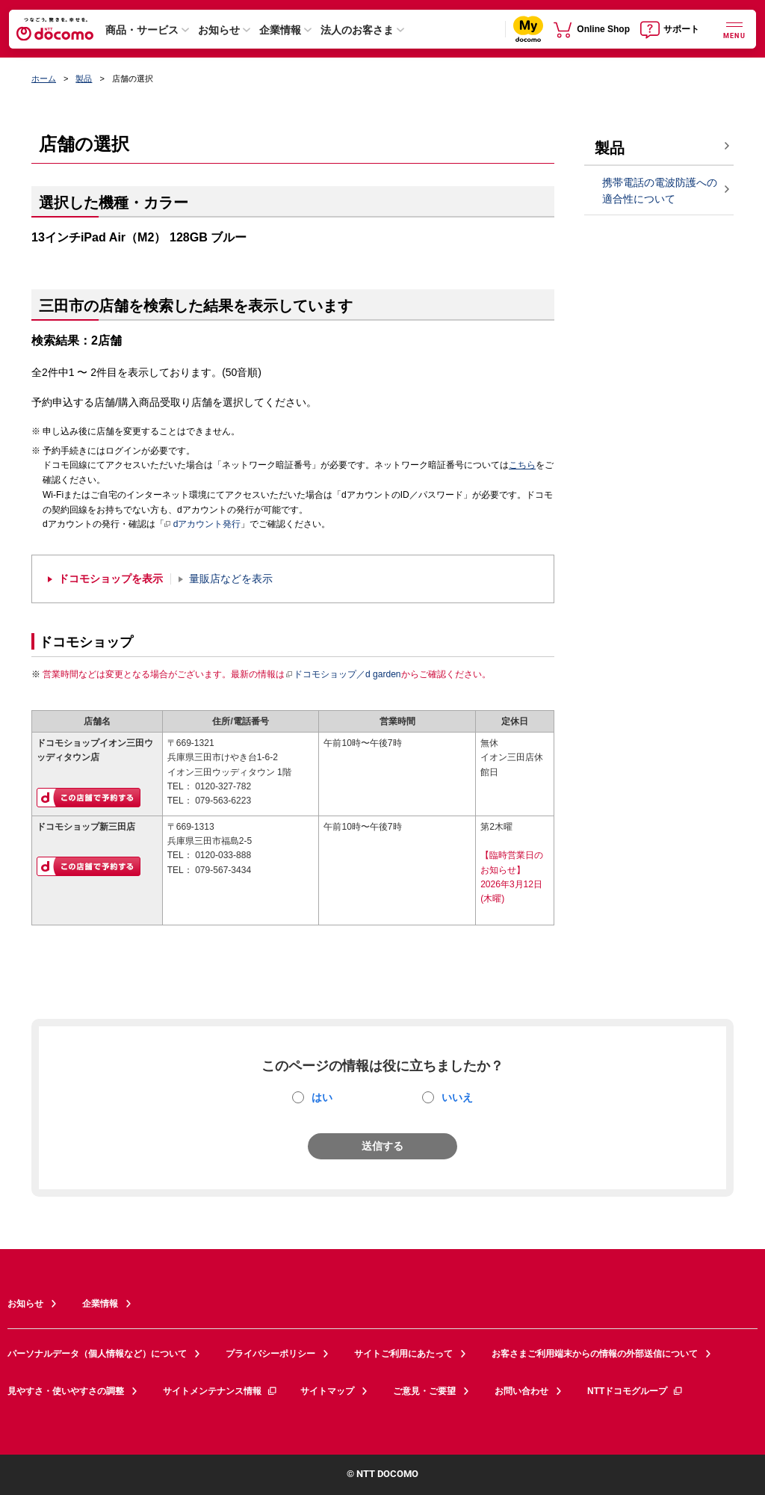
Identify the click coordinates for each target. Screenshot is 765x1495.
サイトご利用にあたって (403, 1353)
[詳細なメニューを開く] (734, 28)
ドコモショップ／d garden (343, 674)
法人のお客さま (357, 30)
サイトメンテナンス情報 (220, 1391)
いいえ (457, 1097)
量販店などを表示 (231, 579)
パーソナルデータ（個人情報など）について (97, 1353)
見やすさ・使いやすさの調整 (65, 1391)
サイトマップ (327, 1391)
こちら (522, 465)
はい (322, 1097)
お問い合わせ (521, 1391)
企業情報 (280, 30)
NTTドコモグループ (635, 1391)
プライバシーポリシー (270, 1353)
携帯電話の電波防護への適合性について (659, 191)
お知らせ (219, 30)
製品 (83, 78)
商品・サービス (142, 30)
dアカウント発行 (202, 524)
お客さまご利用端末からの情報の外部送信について (595, 1353)
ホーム (43, 78)
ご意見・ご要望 (424, 1391)
